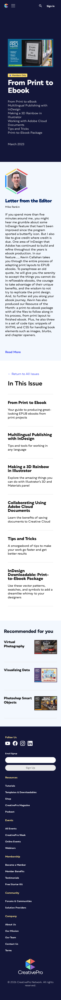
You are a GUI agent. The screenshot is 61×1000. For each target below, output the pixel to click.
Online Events (13, 841)
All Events (11, 828)
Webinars (10, 848)
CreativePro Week (15, 835)
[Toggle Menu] (13, 5)
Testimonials (12, 878)
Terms (8, 950)
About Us (10, 924)
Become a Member (15, 865)
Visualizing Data (17, 670)
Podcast (9, 812)
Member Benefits (14, 871)
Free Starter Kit (14, 884)
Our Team (10, 937)
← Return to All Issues (23, 374)
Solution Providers (15, 908)
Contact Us (11, 944)
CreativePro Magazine (17, 805)
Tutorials (10, 786)
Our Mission (12, 931)
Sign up (30, 768)
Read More (13, 352)
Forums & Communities (18, 901)
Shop (8, 799)
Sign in (50, 6)
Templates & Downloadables (21, 792)
